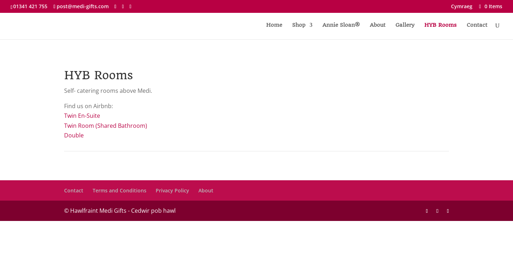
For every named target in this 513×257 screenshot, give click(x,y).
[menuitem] (461, 8)
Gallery (404, 25)
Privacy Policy (172, 190)
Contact (477, 25)
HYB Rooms (440, 25)
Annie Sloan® (341, 25)
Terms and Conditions (119, 190)
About (377, 25)
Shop (298, 25)
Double (74, 135)
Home (274, 25)
